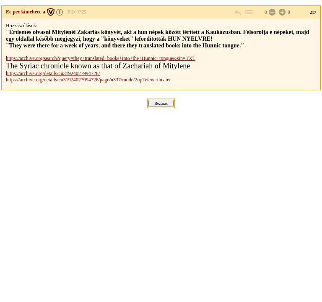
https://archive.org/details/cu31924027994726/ (53, 73)
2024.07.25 (76, 12)
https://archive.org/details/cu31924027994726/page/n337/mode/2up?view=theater (88, 80)
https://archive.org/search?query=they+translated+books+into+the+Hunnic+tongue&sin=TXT (100, 58)
